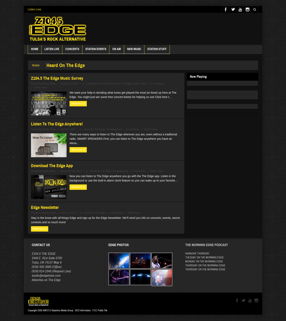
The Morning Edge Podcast (206, 245)
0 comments (157, 83)
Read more (78, 103)
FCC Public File (100, 310)
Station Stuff (157, 50)
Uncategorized (114, 129)
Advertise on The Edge (46, 280)
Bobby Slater (49, 83)
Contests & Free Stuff (97, 83)
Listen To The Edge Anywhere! (57, 124)
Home (34, 50)
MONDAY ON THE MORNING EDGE (204, 261)
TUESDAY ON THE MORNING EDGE (204, 257)
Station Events (95, 50)
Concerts (72, 50)
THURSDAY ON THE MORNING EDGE (205, 265)
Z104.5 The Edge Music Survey (57, 78)
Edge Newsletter (45, 207)
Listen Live (34, 9)
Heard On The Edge (121, 83)
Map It (58, 262)
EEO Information (83, 310)
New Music (134, 50)
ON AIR (116, 50)
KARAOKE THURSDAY (197, 253)
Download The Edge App (52, 165)
